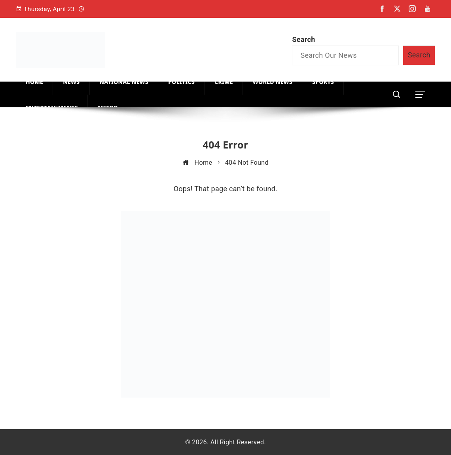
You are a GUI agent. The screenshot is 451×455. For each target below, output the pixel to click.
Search (303, 39)
